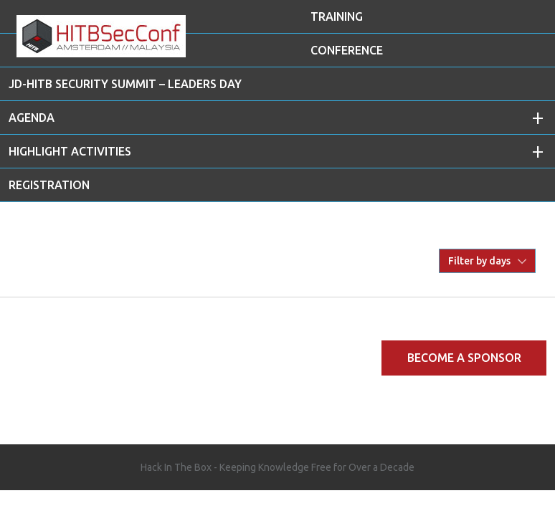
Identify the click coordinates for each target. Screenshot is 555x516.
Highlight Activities (70, 151)
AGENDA (31, 117)
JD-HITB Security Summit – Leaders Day (125, 83)
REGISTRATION (49, 184)
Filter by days (479, 261)
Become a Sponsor (464, 357)
